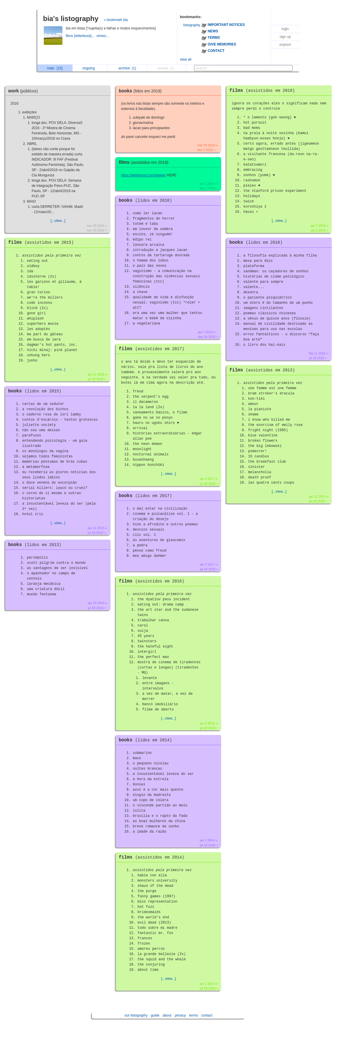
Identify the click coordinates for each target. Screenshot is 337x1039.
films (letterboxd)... (81, 36)
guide (155, 1015)
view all (185, 59)
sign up (285, 37)
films (42, 242)
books (36, 391)
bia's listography (71, 18)
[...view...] (57, 221)
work (24, 90)
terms (193, 1015)
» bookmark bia (116, 20)
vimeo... (103, 36)
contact (207, 1015)
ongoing (90, 68)
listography (191, 25)
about (167, 1015)
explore (285, 45)
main (55, 68)
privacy (180, 1015)
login (285, 29)
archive (127, 68)
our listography (136, 1015)
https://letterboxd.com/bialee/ (143, 175)
